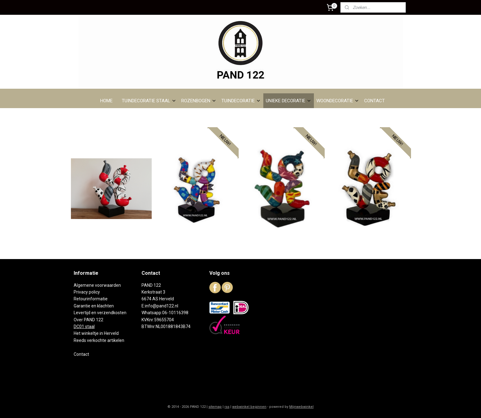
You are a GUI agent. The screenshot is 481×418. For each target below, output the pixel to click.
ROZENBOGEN (198, 100)
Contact (81, 354)
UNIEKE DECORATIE (288, 100)
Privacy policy (87, 292)
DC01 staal (84, 326)
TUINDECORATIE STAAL (149, 100)
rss (226, 407)
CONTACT (374, 100)
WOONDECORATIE (337, 100)
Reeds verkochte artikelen (99, 340)
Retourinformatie (91, 298)
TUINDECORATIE (241, 100)
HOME (106, 100)
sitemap (215, 407)
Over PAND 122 (88, 319)
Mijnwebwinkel (301, 407)
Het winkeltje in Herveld (96, 333)
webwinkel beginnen (249, 407)
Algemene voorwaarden (97, 285)
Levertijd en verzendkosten (100, 312)
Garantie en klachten (94, 305)
